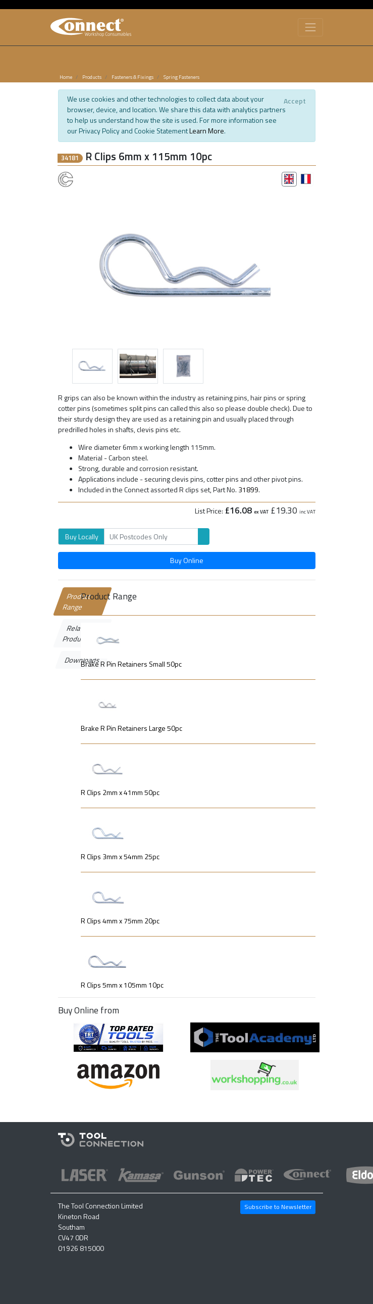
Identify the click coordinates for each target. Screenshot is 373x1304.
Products (91, 77)
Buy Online (186, 560)
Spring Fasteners (181, 77)
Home (66, 77)
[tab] (289, 179)
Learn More (206, 130)
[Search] (151, 536)
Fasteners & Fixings (132, 77)
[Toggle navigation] (310, 27)
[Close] (295, 100)
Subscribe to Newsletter (277, 1207)
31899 (248, 489)
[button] (77, 263)
